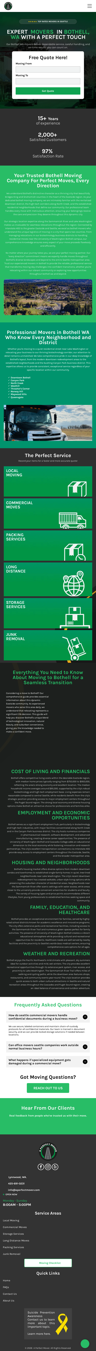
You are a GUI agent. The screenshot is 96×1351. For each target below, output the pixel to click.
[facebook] (41, 1152)
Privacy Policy (37, 1342)
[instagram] (48, 1152)
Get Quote (48, 91)
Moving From (24, 63)
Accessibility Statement (59, 1342)
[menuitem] (48, 1205)
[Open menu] (89, 6)
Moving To (22, 75)
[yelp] (55, 1152)
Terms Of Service (18, 1342)
